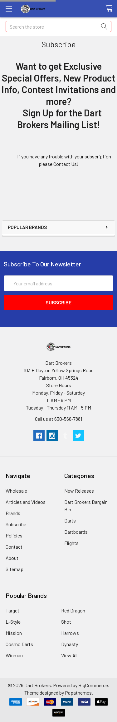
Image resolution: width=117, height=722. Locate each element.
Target (12, 610)
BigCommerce (93, 685)
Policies (14, 535)
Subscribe (16, 524)
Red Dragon (73, 610)
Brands (13, 513)
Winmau (14, 655)
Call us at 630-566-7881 (58, 419)
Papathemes (78, 693)
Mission (14, 633)
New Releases (79, 491)
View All (69, 655)
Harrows (70, 633)
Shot (66, 622)
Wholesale (16, 491)
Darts (70, 520)
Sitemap (14, 569)
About (12, 558)
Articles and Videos (26, 502)
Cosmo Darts (19, 644)
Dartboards (76, 532)
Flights (71, 543)
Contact (14, 547)
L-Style (13, 622)
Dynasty (69, 644)
